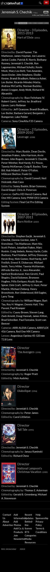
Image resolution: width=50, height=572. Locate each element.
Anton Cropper (9, 89)
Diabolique (27, 390)
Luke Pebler (21, 116)
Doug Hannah (23, 315)
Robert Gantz (9, 101)
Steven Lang (36, 312)
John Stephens (24, 74)
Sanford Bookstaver (12, 273)
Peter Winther (9, 162)
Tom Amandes (34, 70)
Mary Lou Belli (17, 70)
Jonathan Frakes (10, 155)
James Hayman (22, 55)
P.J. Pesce (37, 162)
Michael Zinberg (20, 288)
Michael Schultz (26, 67)
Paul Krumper (17, 308)
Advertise (8, 525)
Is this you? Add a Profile (40, 15)
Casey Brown (20, 312)
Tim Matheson (22, 243)
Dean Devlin (38, 151)
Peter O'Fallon (29, 170)
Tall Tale (25, 429)
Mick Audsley (21, 378)
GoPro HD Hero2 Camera (26, 194)
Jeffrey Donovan (37, 254)
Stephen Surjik (24, 236)
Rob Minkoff (13, 170)
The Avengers (29, 352)
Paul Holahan (19, 254)
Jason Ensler (8, 74)
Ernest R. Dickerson (22, 262)
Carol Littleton (21, 416)
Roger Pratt (31, 373)
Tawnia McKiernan (11, 166)
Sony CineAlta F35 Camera (27, 121)
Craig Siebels (17, 251)
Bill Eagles (40, 292)
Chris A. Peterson (27, 189)
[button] (16, 23)
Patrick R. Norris (26, 59)
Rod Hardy (25, 162)
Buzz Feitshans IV (34, 97)
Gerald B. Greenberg (25, 494)
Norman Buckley (32, 85)
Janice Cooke (8, 59)
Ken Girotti (31, 273)
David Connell (32, 178)
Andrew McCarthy (11, 85)
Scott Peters (8, 247)
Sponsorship (42, 518)
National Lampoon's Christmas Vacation (32, 470)
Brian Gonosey (37, 186)
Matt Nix (37, 243)
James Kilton (40, 315)
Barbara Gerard (22, 113)
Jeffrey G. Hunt (30, 285)
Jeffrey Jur (24, 101)
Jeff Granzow (21, 109)
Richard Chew (21, 455)
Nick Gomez (21, 258)
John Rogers (17, 158)
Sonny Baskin (20, 186)
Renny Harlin (33, 251)
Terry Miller (15, 266)
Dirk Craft (15, 285)
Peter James (31, 412)
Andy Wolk (25, 89)
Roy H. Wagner (15, 304)
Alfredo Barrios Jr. (11, 270)
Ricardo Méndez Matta (27, 82)
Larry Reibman (18, 105)
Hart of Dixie (28, 37)
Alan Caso (18, 181)
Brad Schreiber (9, 319)
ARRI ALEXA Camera (24, 327)
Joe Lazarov (38, 55)
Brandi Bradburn (19, 78)
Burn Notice (28, 221)
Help (38, 514)
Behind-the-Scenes (29, 525)
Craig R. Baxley (32, 166)
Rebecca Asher (37, 78)
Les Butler (7, 82)
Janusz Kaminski (33, 451)
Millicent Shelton (11, 174)
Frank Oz (27, 174)
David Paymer (24, 52)
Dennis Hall (31, 304)
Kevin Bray (7, 258)
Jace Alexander (31, 270)
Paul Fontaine (26, 319)
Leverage (26, 136)
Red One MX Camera (28, 331)
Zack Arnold (8, 315)
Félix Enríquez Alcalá (23, 281)
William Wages (32, 300)
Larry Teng (7, 296)
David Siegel (8, 189)
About (6, 521)
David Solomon (19, 277)
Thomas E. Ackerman (35, 490)
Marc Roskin (23, 151)
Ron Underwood (24, 292)
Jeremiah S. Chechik (22, 63)
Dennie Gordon (20, 239)
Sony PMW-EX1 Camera (34, 197)
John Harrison (28, 155)
